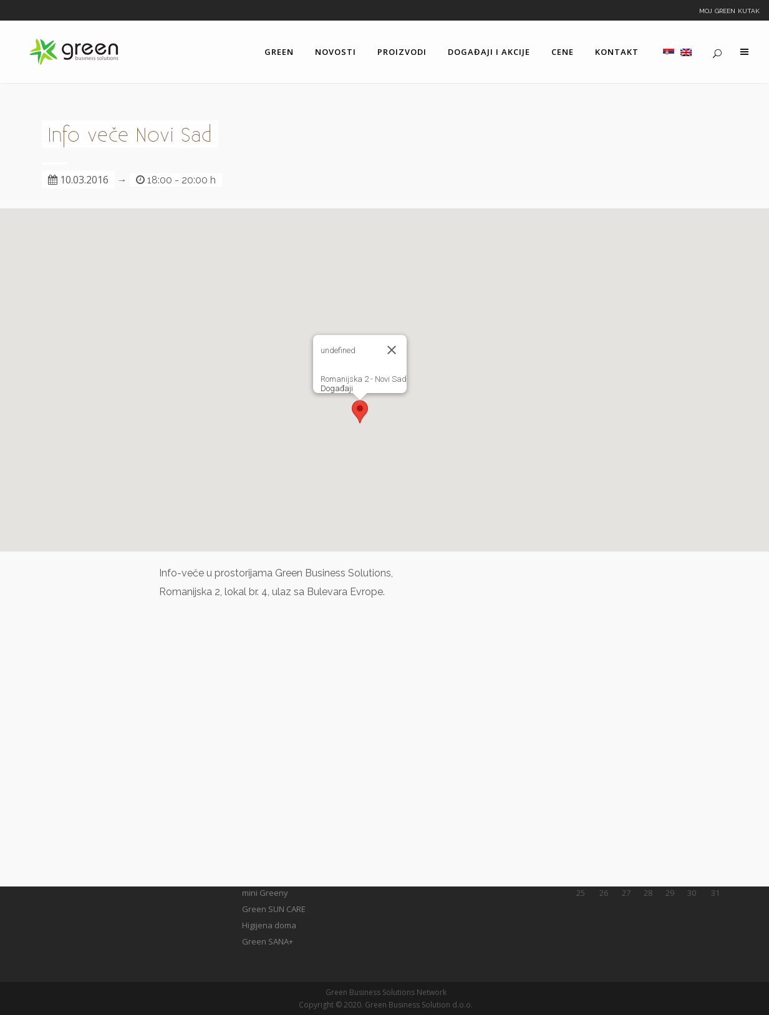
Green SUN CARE (274, 909)
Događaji (337, 388)
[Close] (392, 350)
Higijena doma (269, 925)
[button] (360, 412)
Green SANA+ (267, 941)
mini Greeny (265, 892)
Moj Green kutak (729, 10)
